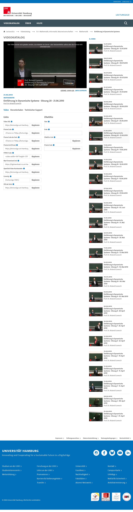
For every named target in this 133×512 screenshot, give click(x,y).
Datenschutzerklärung (90, 438)
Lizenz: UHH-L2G (67, 90)
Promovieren (42, 474)
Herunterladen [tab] (16, 110)
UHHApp (111, 474)
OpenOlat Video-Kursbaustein (14, 168)
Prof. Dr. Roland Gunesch (12, 103)
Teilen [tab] (6, 110)
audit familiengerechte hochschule (95, 496)
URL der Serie (9, 184)
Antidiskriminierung (116, 482)
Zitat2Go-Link (49, 137)
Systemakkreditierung (126, 494)
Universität (80, 466)
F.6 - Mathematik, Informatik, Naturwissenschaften (54, 31)
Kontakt (111, 466)
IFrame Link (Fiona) (11, 145)
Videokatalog (25, 31)
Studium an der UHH (11, 466)
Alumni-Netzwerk (83, 482)
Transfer (40, 482)
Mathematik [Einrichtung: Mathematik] (9, 97)
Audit (103, 494)
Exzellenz (80, 470)
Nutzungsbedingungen (108, 438)
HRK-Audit (115, 494)
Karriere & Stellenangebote (49, 478)
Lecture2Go (10, 31)
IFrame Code (9, 129)
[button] (125, 1)
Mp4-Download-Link (11, 161)
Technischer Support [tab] (33, 110)
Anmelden (117, 1)
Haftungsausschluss (72, 438)
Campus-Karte (114, 470)
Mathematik (83, 31)
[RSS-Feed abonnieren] (90, 39)
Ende (47, 129)
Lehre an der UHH (44, 470)
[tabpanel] (45, 152)
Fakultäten (80, 478)
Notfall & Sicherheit (116, 478)
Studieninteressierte (11, 470)
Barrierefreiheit (124, 438)
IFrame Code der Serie (11, 137)
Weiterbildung (8, 474)
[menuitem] (11, 23)
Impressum (58, 438)
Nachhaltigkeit (82, 474)
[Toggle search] (125, 23)
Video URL (8, 122)
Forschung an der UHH (46, 466)
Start (47, 122)
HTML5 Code (9, 153)
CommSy (7, 176)
